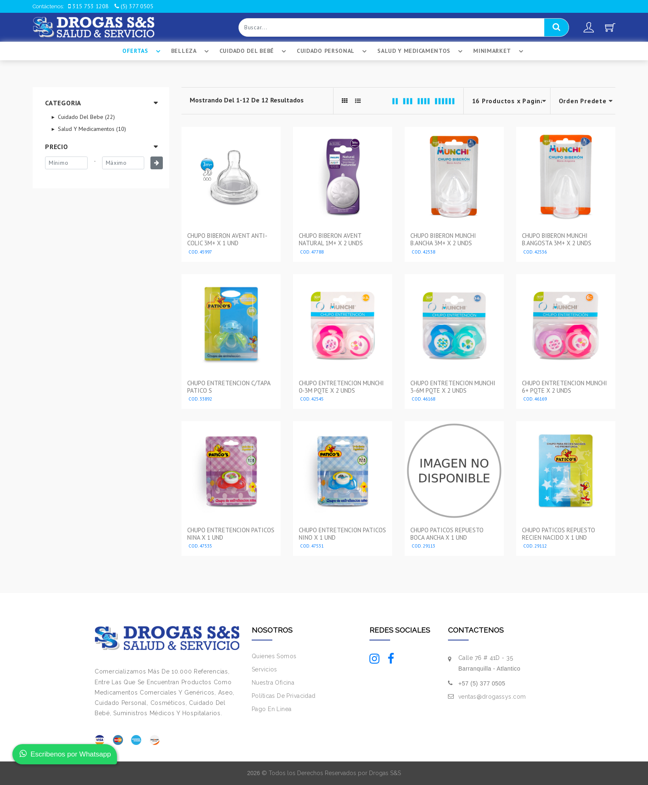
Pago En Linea (271, 709)
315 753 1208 (88, 6)
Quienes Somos (274, 656)
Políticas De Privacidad (284, 696)
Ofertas (142, 51)
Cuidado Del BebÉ (253, 51)
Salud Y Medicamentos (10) (91, 129)
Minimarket (499, 51)
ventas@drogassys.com (492, 696)
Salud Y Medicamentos (421, 51)
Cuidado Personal (333, 51)
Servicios (264, 669)
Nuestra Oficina (273, 682)
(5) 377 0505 (133, 6)
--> (583, 101)
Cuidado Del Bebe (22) (85, 117)
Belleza (191, 51)
